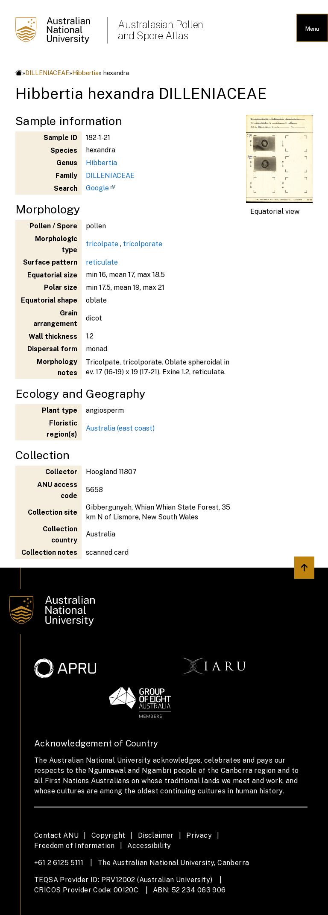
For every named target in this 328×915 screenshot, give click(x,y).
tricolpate (102, 244)
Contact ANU (56, 835)
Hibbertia (85, 72)
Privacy (199, 835)
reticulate (102, 262)
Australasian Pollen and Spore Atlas (160, 29)
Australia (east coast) (120, 428)
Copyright (108, 835)
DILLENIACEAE (47, 72)
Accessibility (149, 846)
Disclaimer (156, 835)
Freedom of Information (74, 846)
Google (97, 188)
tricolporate (142, 244)
